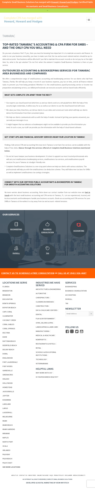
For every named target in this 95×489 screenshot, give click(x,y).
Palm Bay (6, 454)
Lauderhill (7, 412)
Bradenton (7, 291)
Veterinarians (42, 363)
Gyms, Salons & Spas (44, 323)
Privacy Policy (59, 475)
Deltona (6, 333)
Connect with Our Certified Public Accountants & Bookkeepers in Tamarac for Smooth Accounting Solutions (43, 183)
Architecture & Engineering (48, 289)
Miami (5, 421)
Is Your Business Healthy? (47, 377)
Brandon (6, 295)
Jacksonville (8, 391)
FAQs (51, 475)
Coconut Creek (9, 320)
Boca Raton (8, 299)
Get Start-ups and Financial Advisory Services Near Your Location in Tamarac (45, 137)
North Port (8, 442)
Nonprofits (41, 339)
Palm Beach (7, 458)
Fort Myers (7, 366)
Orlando (6, 450)
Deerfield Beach (10, 345)
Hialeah (6, 379)
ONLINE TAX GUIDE (43, 475)
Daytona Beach (9, 341)
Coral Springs (9, 328)
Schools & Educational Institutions (46, 353)
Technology (41, 359)
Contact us (23, 475)
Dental (39, 314)
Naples (6, 437)
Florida (6, 286)
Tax (66, 303)
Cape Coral (7, 312)
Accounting (70, 295)
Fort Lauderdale (10, 362)
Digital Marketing (45, 483)
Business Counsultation (76, 291)
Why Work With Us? (44, 373)
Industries (32, 475)
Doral (5, 354)
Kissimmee (7, 400)
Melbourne (7, 417)
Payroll (68, 299)
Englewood (8, 358)
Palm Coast (7, 463)
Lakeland (7, 404)
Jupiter (6, 396)
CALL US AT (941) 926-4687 (72, 273)
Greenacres (8, 375)
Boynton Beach (9, 307)
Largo (5, 408)
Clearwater (8, 316)
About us (14, 475)
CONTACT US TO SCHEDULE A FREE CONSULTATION (27, 273)
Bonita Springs (9, 303)
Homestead (7, 387)
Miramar (6, 433)
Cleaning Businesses (45, 302)
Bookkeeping (71, 286)
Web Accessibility (79, 475)
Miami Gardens (9, 429)
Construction (42, 306)
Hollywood (8, 383)
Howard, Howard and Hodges (64, 2)
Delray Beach (8, 349)
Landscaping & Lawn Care (47, 327)
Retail (38, 348)
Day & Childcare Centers (46, 310)
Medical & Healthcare (45, 335)
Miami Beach (8, 425)
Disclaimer (68, 475)
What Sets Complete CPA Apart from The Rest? (28, 95)
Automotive (41, 293)
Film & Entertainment (45, 318)
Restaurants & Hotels (45, 344)
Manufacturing (42, 331)
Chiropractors (42, 297)
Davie (5, 337)
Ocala (5, 446)
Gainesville (8, 370)
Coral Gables (8, 324)
